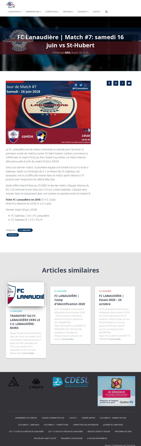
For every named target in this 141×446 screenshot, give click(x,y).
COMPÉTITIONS (52, 11)
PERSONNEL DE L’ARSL (123, 431)
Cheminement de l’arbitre (26, 418)
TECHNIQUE (83, 11)
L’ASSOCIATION (14, 11)
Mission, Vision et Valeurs (99, 431)
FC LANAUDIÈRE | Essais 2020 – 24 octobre (111, 300)
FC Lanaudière (25, 230)
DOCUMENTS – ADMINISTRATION (113, 418)
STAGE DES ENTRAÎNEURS (97, 438)
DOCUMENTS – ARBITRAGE (28, 425)
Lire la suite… (29, 353)
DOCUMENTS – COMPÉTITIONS (56, 425)
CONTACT (97, 11)
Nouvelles (12, 235)
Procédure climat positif (45, 438)
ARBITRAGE (68, 11)
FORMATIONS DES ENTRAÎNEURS (86, 425)
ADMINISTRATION (33, 11)
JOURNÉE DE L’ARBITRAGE (113, 425)
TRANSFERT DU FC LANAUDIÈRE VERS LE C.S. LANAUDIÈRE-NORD (25, 322)
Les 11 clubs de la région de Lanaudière (26, 431)
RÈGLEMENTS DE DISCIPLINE (71, 438)
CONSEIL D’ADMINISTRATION (53, 418)
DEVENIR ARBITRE (88, 418)
